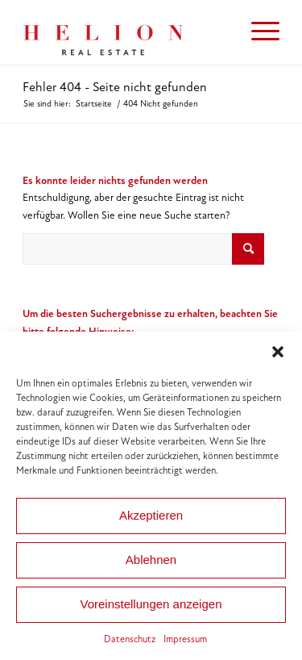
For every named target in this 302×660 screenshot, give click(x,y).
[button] (278, 352)
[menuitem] (257, 32)
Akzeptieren (151, 515)
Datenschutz (129, 639)
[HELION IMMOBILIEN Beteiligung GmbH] (125, 32)
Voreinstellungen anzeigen (151, 604)
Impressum (185, 639)
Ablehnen (151, 559)
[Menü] (257, 32)
